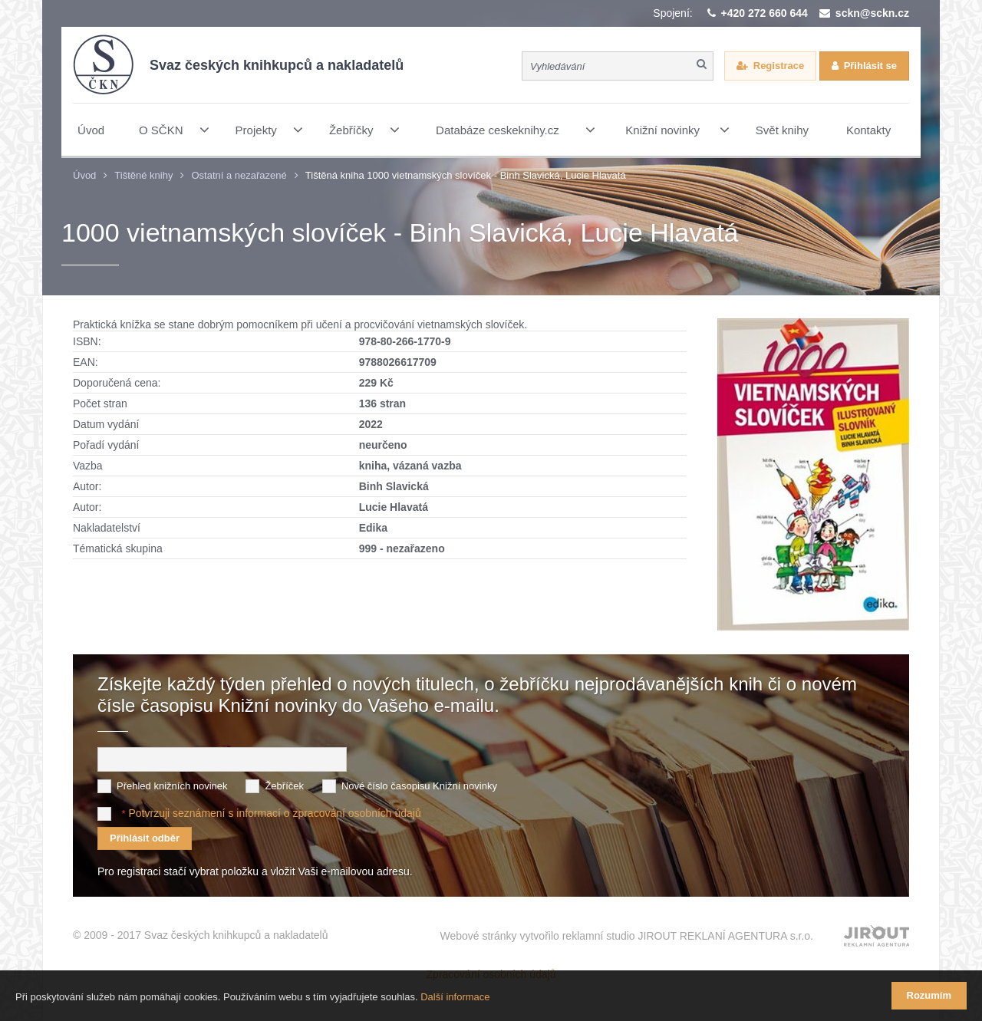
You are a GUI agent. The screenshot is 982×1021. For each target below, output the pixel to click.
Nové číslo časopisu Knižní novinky (419, 786)
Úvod (84, 175)
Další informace (454, 997)
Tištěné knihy (143, 175)
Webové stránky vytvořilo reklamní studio (626, 936)
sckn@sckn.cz (872, 13)
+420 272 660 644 (764, 13)
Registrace (778, 65)
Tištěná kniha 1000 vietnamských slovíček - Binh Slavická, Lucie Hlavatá (465, 175)
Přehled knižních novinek (172, 786)
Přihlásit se (870, 65)
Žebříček (284, 786)
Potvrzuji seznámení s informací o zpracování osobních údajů (274, 813)
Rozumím (929, 995)
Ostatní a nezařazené (238, 175)
